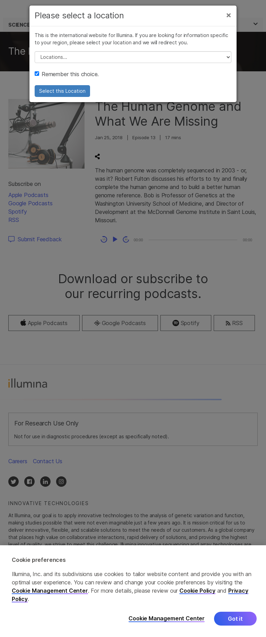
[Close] (228, 15)
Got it (235, 618)
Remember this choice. (67, 74)
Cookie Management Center (50, 590)
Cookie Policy (197, 590)
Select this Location (62, 91)
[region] (133, 591)
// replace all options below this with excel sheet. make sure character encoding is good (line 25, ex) (133, 57)
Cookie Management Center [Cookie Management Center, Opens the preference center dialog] (166, 618)
